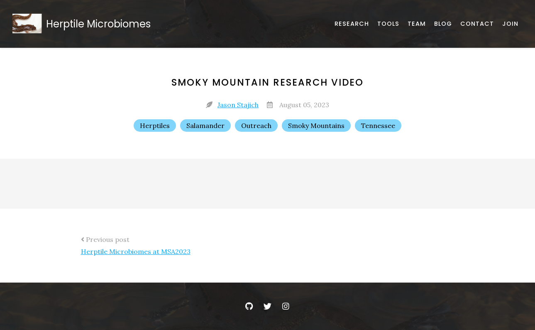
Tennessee (378, 125)
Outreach (256, 125)
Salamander (205, 125)
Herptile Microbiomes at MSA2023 (136, 251)
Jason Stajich (238, 105)
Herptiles (155, 125)
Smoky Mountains (316, 125)
